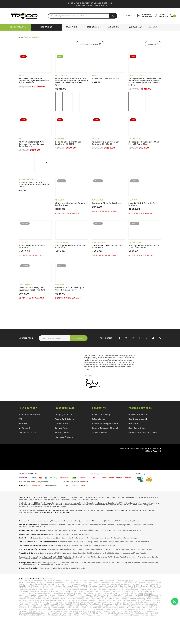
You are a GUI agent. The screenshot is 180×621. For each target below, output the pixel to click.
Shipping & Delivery (64, 414)
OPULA (148, 600)
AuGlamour (97, 200)
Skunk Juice (111, 608)
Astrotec (154, 581)
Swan (127, 609)
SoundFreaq (62, 609)
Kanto (137, 595)
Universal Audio (54, 613)
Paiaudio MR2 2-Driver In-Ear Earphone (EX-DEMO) (105, 143)
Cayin (130, 586)
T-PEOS (134, 609)
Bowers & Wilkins (31, 586)
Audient (47, 582)
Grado (29, 593)
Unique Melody (40, 613)
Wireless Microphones (89, 542)
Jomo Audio (103, 595)
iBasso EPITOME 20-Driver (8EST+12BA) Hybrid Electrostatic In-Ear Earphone (34, 80)
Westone (59, 284)
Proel (73, 604)
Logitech (129, 597)
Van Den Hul (105, 613)
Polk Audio (34, 604)
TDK (29, 611)
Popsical (43, 604)
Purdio (97, 604)
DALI (107, 588)
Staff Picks (71, 27)
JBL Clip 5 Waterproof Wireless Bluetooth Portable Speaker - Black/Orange (33, 144)
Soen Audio (140, 608)
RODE (72, 606)
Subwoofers (137, 525)
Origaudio (157, 600)
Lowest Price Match (137, 414)
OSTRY (37, 602)
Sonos (31, 609)
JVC (122, 595)
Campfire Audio (111, 586)
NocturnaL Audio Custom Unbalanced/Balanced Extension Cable (34, 184)
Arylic (136, 581)
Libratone (107, 597)
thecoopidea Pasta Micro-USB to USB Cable (70, 246)
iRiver (148, 593)
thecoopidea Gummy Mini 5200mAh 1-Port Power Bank (32, 289)
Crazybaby (71, 588)
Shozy (69, 608)
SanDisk (129, 606)
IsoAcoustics (24, 595)
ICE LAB (115, 593)
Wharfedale (53, 615)
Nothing (87, 600)
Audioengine (99, 582)
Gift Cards (133, 423)
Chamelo (145, 586)
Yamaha (127, 615)
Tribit (114, 611)
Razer (37, 606)
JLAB (94, 595)
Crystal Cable (98, 588)
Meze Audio (95, 599)
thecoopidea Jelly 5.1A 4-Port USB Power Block (108, 246)
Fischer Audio (105, 591)
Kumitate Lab (53, 597)
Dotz (58, 590)
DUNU (63, 590)
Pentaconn (110, 602)
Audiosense (140, 582)
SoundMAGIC (74, 609)
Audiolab (118, 582)
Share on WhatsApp (101, 414)
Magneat (153, 597)
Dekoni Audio (145, 588)
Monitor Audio (114, 599)
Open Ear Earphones (47, 538)
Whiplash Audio (65, 615)
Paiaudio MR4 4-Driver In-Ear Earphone (142, 204)
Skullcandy (100, 608)
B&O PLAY (51, 584)
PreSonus (52, 604)
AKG (85, 581)
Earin (85, 590)
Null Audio (111, 600)
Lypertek (137, 597)
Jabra (33, 595)
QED (120, 604)
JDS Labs (87, 595)
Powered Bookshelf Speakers (53, 525)
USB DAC (72, 549)
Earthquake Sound (115, 590)
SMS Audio (130, 608)
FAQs (21, 419)
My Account (24, 428)
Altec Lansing (121, 581)
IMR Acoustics (139, 593)
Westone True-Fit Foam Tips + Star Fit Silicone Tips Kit (69, 289)
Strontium (108, 609)
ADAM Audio (53, 581)
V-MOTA (84, 613)
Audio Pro (64, 582)
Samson (110, 606)
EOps (37, 591)
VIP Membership (99, 432)
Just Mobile (114, 595)
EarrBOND (92, 590)
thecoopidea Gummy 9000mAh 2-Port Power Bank (143, 246)
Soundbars (93, 525)
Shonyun (62, 608)
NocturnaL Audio (27, 179)
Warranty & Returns (64, 419)
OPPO (143, 600)
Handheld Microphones (109, 542)
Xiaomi (113, 615)
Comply (41, 588)
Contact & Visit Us (27, 432)
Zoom (153, 615)
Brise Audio (60, 586)
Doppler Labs (49, 590)
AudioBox (89, 582)
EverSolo (72, 591)
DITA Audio (37, 590)
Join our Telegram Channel (105, 428)
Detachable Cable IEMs (68, 563)
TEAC (34, 611)
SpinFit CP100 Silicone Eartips (105, 78)
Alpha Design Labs (106, 581)
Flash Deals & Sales (137, 428)
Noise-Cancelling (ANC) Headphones (55, 553)
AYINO (38, 584)
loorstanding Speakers (48, 563)
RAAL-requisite (150, 604)
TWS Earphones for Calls (141, 549)
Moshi (131, 599)
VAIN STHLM (93, 613)
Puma (91, 604)
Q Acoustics (107, 604)
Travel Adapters (141, 553)
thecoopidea (135, 138)
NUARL (94, 600)
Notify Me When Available (68, 213)
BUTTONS (83, 586)
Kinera (22, 597)
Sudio (116, 609)
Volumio (153, 613)
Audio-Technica (136, 75)
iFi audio (123, 593)
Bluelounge (125, 584)
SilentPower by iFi (87, 608)
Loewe (121, 597)
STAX (90, 609)
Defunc (135, 588)
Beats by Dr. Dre (89, 584)
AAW (37, 581)
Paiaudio (59, 138)
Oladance (121, 600)
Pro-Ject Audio (63, 604)
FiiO (86, 591)
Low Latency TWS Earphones (92, 521)
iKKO (130, 593)
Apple (130, 581)
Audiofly (109, 582)
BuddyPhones (72, 586)
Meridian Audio (83, 599)
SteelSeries (98, 609)
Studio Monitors (126, 542)
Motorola (156, 599)
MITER (104, 599)
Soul (43, 609)
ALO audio (93, 581)
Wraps (89, 615)
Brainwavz (50, 586)
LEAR (66, 597)
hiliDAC (86, 593)
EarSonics (102, 590)
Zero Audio (145, 615)
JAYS (68, 595)
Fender (80, 591)
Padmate (50, 602)
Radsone (22, 606)
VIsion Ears (143, 613)
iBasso (22, 75)
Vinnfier (135, 613)
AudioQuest (128, 582)
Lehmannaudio (75, 597)
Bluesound (135, 584)
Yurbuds (135, 615)
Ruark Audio (86, 606)
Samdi (103, 606)
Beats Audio (76, 584)
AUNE (159, 582)
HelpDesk (23, 423)
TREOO (90, 611)
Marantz (22, 599)
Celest (136, 586)
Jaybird (61, 595)
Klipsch (29, 597)
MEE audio (71, 599)
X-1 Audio (98, 615)
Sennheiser (36, 608)
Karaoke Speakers (106, 525)
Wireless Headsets (34, 521)
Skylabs (121, 608)
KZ (61, 597)
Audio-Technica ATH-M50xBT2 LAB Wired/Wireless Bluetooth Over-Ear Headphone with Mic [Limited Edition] (144, 81)
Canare (123, 586)
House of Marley (97, 593)
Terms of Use (61, 423)
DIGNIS (29, 590)
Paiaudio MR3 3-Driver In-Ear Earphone (32, 246)
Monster (124, 599)
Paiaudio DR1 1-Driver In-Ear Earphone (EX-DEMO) (68, 143)
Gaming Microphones (53, 521)
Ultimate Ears (148, 611)
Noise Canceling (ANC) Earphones (87, 553)
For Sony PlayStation (130, 521)
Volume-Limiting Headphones (52, 568)
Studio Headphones (143, 542)
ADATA (62, 581)
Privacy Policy (61, 428)
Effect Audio (145, 590)
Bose (21, 586)
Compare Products (147, 16)
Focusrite (135, 591)
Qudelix (126, 604)
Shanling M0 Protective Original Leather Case (70, 204)
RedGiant (45, 606)
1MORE (31, 581)
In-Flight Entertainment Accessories (118, 553)
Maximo (55, 599)
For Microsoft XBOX (113, 521)
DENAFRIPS (156, 588)
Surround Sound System (77, 525)
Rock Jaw (65, 606)
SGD (128, 16)
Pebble (83, 602)
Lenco (85, 597)
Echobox (128, 590)
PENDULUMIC (100, 602)
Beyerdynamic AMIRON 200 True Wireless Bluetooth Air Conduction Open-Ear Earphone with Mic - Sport (71, 81)
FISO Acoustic (118, 591)
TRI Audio (98, 611)
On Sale (153, 27)
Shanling (59, 200)
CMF (21, 588)
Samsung (120, 606)
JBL (20, 138)
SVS (122, 609)
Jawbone (52, 595)
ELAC (153, 590)
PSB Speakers (82, 604)
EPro (42, 591)
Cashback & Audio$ (137, 419)
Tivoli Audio (81, 611)
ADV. (68, 581)
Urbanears (66, 613)
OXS (42, 602)
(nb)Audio (23, 581)
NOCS (65, 600)
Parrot (76, 602)
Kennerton (156, 595)
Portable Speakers (63, 534)
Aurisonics (24, 584)
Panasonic (68, 602)
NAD (20, 600)
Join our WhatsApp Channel (105, 423)
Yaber (119, 615)
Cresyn (88, 588)
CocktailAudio (31, 588)
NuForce (102, 600)
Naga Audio (28, 600)
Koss (36, 597)
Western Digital (31, 615)
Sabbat (95, 606)
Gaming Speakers (71, 521)
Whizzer (77, 615)
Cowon (62, 588)
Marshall (30, 599)
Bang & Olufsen (63, 584)
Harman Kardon (52, 593)
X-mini (106, 615)
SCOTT (28, 608)
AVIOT (32, 584)
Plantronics (23, 604)
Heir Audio (64, 593)
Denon (22, 590)
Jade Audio (42, 595)
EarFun (79, 590)
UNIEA (30, 613)
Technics (42, 611)
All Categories (18, 27)
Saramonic (138, 606)
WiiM (84, 615)
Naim (37, 600)
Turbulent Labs (130, 611)
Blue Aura (115, 584)
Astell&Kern (145, 581)
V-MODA (76, 613)
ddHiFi (128, 588)
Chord (152, 586)
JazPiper (74, 595)
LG (101, 597)
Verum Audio (124, 613)
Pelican (90, 602)
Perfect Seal (121, 602)
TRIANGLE (107, 611)
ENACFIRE (30, 591)
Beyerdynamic (62, 75)
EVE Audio (64, 591)
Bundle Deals (135, 27)
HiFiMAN (78, 593)
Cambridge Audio (96, 586)
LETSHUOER (94, 597)
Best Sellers (93, 27)
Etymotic (54, 591)
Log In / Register (163, 16)
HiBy (72, 593)
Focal (128, 591)
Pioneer (145, 602)
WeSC (21, 615)
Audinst (55, 582)
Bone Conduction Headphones (70, 538)
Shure (75, 608)
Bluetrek (145, 584)
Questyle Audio (136, 604)
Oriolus (23, 602)
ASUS (21, 582)
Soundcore (51, 609)
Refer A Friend (98, 419)
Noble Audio (56, 600)
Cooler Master (52, 588)
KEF (149, 595)
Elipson (22, 591)
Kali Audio (129, 595)
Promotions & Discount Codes (142, 432)
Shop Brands (46, 27)
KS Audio (43, 597)
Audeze (40, 582)
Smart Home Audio (37, 526)
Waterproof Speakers (81, 534)
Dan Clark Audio (117, 588)
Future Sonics (153, 591)
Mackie (145, 597)
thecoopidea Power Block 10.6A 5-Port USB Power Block (144, 143)
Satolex (147, 606)
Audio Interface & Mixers (68, 542)
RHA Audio (55, 606)
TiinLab (72, 611)
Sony (38, 609)
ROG (78, 606)
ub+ (140, 611)
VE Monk (114, 613)
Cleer (159, 586)
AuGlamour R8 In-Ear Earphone (106, 203)
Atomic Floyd (30, 582)
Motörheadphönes (143, 599)
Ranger (31, 606)
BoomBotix (154, 584)
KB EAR (144, 595)
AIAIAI (73, 581)
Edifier (135, 590)
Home (21, 37)
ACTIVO (43, 581)
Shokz (54, 608)
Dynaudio (71, 590)
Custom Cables (86, 563)
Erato (47, 591)
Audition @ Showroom (29, 414)
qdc (115, 604)
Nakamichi (45, 600)
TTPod (120, 611)
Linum (115, 597)
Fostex (143, 591)
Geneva (22, 593)
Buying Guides (62, 432)
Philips (138, 602)
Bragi (42, 586)
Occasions (113, 27)
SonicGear (23, 609)
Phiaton (131, 602)
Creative (80, 588)
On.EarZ (129, 600)
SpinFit (95, 75)
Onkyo (137, 600)
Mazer (63, 599)
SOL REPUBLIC (152, 608)
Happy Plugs (39, 593)
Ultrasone (23, 613)
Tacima (141, 609)
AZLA (44, 584)
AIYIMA (79, 581)
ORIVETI (30, 602)
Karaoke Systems (123, 525)
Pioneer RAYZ (155, 602)
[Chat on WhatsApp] (174, 601)
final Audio (93, 591)
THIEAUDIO (63, 611)
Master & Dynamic (43, 599)
